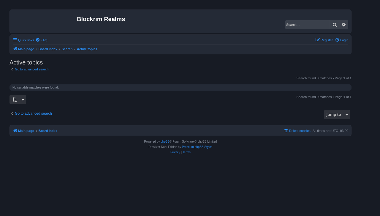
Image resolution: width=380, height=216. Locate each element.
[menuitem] (41, 40)
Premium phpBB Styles (197, 147)
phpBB (165, 141)
